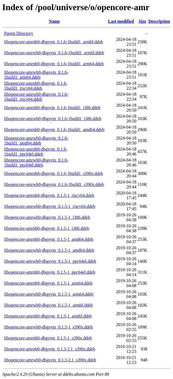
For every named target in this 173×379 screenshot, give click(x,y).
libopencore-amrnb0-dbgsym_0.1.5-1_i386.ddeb (46, 228)
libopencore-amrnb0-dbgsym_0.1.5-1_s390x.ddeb (48, 338)
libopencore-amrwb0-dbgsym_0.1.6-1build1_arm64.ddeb (36, 75)
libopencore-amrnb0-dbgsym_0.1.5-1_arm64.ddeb (48, 283)
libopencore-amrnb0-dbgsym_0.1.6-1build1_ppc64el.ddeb (35, 151)
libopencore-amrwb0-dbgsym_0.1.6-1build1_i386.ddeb (52, 118)
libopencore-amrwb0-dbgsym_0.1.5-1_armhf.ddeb (48, 305)
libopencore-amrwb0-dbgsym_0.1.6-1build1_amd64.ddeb (36, 140)
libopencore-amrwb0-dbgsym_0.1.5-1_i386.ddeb (47, 217)
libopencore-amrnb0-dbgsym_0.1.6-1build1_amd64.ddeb (54, 129)
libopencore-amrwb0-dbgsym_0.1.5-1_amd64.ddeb (49, 250)
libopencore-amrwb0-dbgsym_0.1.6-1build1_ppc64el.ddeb (36, 162)
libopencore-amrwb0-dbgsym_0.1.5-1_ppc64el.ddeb (50, 261)
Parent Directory (18, 33)
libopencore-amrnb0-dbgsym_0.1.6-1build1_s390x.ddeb (53, 173)
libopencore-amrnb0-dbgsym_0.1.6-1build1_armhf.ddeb (53, 41)
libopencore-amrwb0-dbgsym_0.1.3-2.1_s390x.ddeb (50, 360)
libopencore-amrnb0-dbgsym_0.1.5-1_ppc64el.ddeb (49, 272)
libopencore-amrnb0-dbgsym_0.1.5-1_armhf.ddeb (48, 316)
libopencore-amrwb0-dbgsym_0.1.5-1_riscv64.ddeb (49, 206)
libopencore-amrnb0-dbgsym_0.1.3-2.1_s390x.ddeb (49, 349)
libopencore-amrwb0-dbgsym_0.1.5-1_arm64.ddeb (49, 294)
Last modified (121, 21)
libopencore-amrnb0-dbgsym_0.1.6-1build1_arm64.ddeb (54, 63)
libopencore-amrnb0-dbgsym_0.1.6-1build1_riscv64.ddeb (35, 85)
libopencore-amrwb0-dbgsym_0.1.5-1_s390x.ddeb (48, 327)
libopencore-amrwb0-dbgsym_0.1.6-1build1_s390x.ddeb (54, 184)
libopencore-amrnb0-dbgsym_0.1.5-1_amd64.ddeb (48, 239)
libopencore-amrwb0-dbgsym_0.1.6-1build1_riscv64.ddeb (36, 96)
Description (159, 21)
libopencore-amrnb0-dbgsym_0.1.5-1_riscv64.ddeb (49, 195)
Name (54, 21)
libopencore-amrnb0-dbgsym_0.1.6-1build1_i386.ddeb (52, 107)
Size (142, 21)
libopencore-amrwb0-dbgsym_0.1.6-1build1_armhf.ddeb (54, 52)
